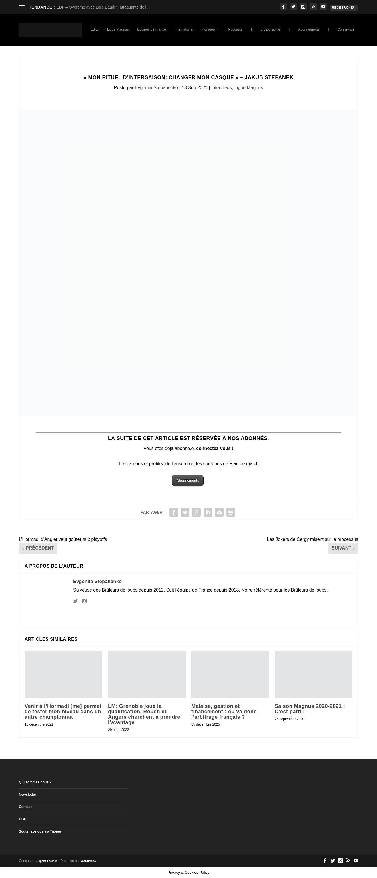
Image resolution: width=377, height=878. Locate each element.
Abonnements (308, 29)
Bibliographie (270, 29)
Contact (25, 807)
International (184, 29)
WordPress (88, 861)
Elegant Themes (47, 861)
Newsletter (27, 795)
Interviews (221, 87)
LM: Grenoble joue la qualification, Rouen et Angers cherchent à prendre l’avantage (144, 714)
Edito (95, 29)
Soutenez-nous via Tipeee (40, 831)
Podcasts (235, 29)
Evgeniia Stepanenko (156, 87)
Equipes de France (151, 29)
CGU (23, 819)
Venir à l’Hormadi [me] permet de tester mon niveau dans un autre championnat (63, 711)
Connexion (346, 29)
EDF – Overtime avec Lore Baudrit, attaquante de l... (102, 7)
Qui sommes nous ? (35, 782)
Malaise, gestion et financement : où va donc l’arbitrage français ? (224, 711)
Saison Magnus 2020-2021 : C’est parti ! (310, 708)
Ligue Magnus (118, 29)
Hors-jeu (208, 29)
